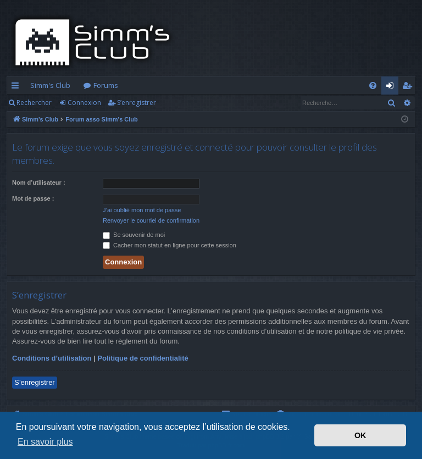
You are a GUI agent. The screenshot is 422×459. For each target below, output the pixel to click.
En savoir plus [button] (45, 441)
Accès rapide (17, 87)
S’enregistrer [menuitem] (409, 87)
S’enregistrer (136, 102)
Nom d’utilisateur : (38, 182)
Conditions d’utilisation (51, 358)
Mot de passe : (33, 198)
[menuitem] (372, 85)
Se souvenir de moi (134, 234)
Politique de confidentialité (142, 358)
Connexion (84, 102)
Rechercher (34, 102)
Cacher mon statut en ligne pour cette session (169, 245)
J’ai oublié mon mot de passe (142, 210)
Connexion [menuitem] (392, 87)
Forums (105, 85)
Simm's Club (50, 85)
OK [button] (360, 435)
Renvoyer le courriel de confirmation (151, 220)
